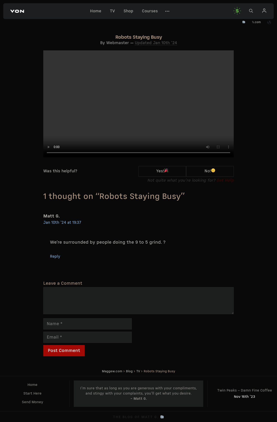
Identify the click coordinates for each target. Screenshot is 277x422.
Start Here (32, 393)
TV (112, 11)
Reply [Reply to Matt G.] (55, 257)
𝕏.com (256, 22)
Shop (128, 11)
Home (95, 11)
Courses (150, 11)
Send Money (32, 402)
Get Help (225, 180)
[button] (17, 11)
